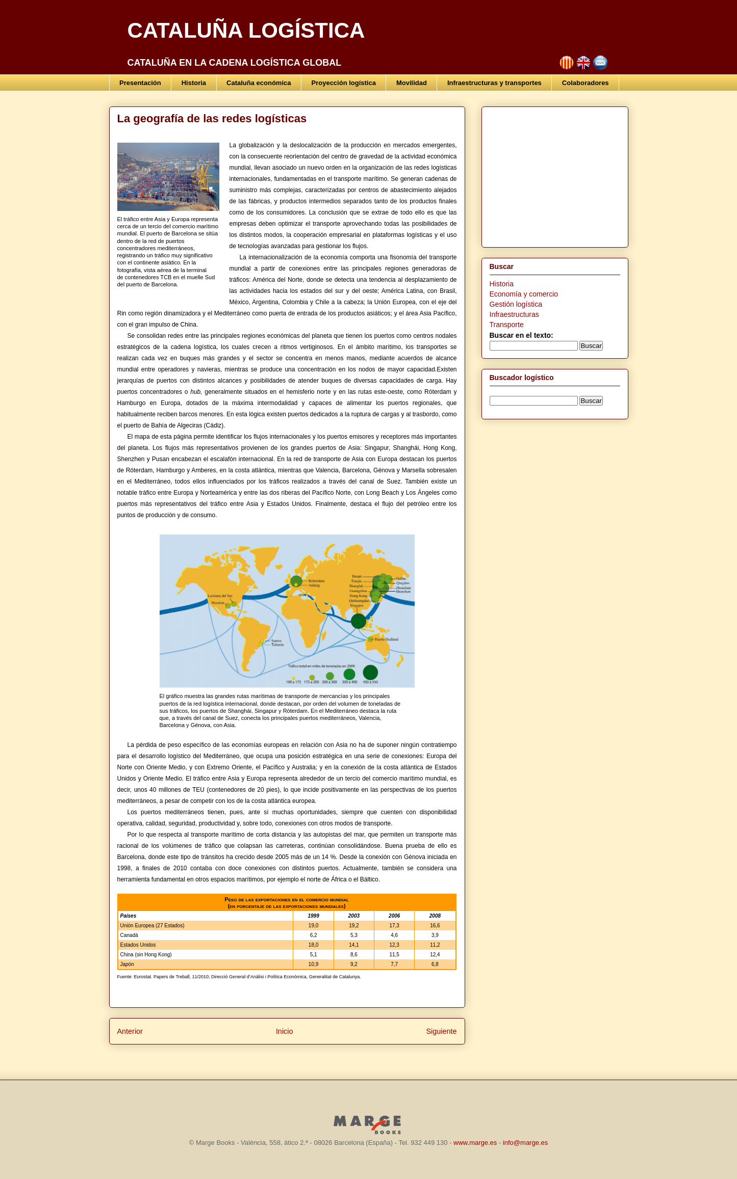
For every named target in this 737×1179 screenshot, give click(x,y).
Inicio (284, 1031)
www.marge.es (475, 1142)
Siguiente (441, 1031)
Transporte (507, 324)
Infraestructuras (514, 314)
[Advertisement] (553, 174)
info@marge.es (525, 1142)
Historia (194, 83)
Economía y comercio (524, 294)
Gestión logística (516, 304)
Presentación (140, 83)
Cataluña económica (258, 83)
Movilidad (411, 83)
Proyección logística (344, 83)
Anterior (130, 1031)
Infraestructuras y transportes (494, 83)
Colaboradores (585, 83)
